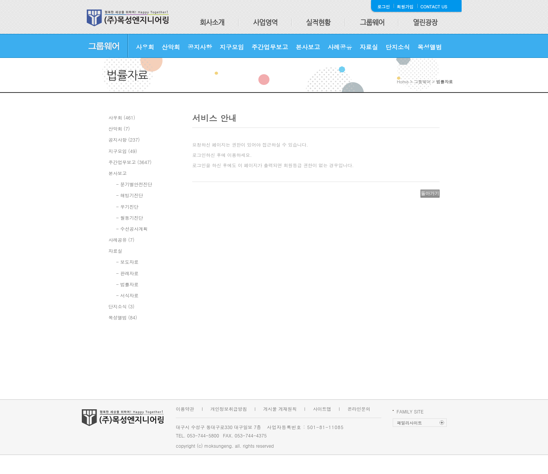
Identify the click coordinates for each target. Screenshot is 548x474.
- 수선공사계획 (132, 228)
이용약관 (185, 408)
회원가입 (405, 7)
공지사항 (200, 47)
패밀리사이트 (409, 423)
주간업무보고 (270, 47)
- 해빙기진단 (129, 195)
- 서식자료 (127, 295)
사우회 (145, 47)
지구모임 (232, 47)
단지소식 (398, 47)
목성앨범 (429, 47)
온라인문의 (358, 408)
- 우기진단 (127, 206)
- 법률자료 (127, 284)
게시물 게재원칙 (280, 408)
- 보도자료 (127, 262)
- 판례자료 (127, 273)
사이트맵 (322, 408)
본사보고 (308, 47)
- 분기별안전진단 (134, 184)
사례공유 (340, 47)
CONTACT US (434, 7)
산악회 (171, 47)
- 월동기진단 (129, 217)
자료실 (369, 47)
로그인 (384, 7)
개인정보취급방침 (228, 408)
